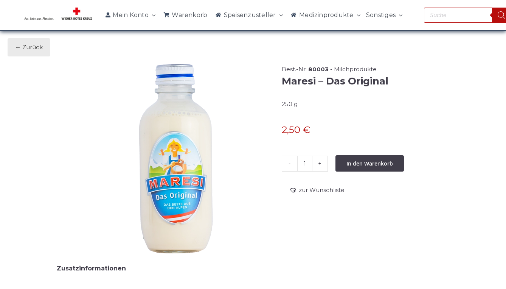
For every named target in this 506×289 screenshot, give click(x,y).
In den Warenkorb (369, 163)
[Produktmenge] (304, 163)
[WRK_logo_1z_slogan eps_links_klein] (58, 9)
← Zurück (29, 47)
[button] (317, 190)
